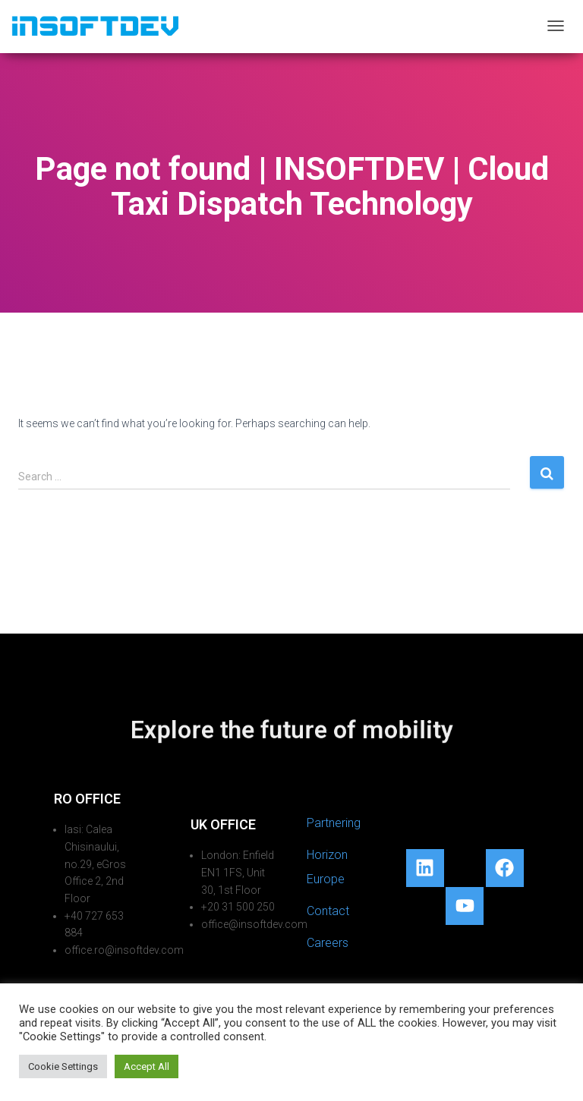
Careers (327, 943)
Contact (328, 911)
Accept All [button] (146, 1066)
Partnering (334, 823)
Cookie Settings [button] (63, 1066)
